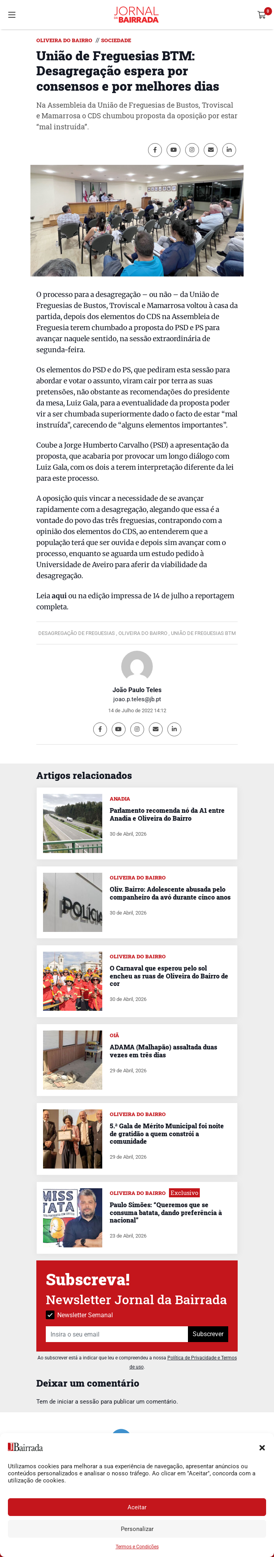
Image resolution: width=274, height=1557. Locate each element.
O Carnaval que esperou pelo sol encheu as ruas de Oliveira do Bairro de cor (169, 975)
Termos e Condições (137, 1547)
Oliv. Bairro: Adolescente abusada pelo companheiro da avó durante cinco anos (170, 893)
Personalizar (137, 1529)
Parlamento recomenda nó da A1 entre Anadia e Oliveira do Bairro (167, 814)
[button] (262, 1447)
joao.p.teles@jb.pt (137, 699)
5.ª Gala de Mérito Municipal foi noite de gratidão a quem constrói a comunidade (167, 1133)
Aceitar (137, 1507)
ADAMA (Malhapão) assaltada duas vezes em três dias (163, 1051)
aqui (59, 596)
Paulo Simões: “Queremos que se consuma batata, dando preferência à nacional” (166, 1212)
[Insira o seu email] (117, 1334)
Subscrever (208, 1334)
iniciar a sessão (78, 1401)
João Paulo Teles (137, 690)
